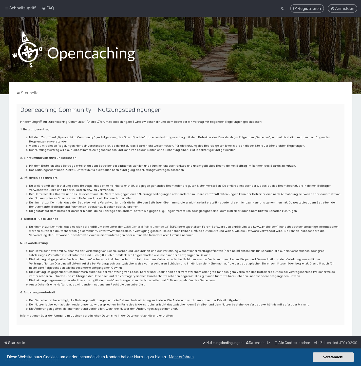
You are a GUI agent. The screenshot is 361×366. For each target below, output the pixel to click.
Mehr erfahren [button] (181, 357)
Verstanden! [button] (333, 357)
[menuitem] (48, 7)
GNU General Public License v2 (146, 225)
